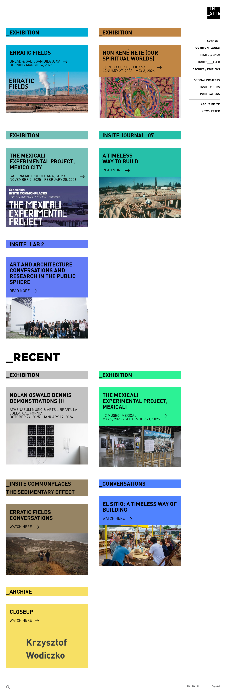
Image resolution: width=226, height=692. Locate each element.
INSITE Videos (210, 87)
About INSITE (210, 104)
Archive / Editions (206, 69)
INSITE (210, 55)
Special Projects (207, 80)
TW (193, 686)
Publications (210, 93)
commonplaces (207, 47)
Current (212, 40)
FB (188, 686)
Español (216, 686)
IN (198, 686)
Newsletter (211, 111)
